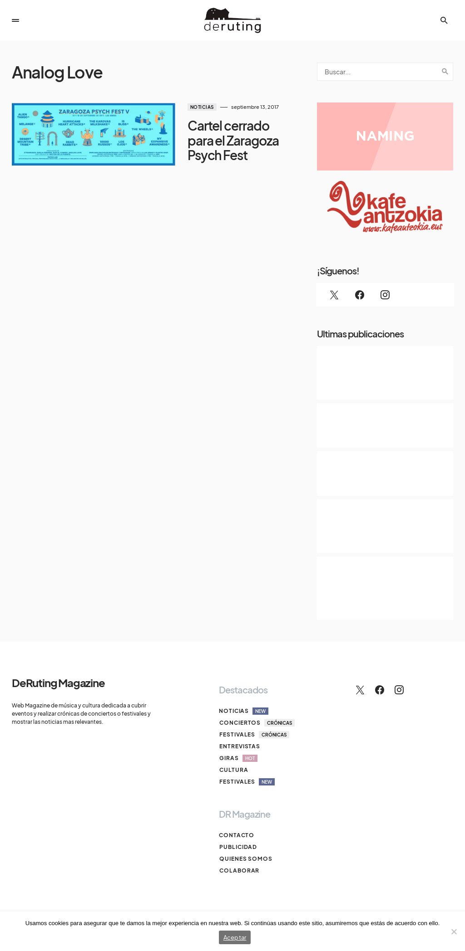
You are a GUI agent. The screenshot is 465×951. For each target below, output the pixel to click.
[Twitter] (334, 295)
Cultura (233, 769)
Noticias (182, 107)
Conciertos (256, 723)
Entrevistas (239, 746)
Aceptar (235, 937)
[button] (15, 20)
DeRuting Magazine (58, 682)
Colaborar (239, 870)
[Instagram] (385, 295)
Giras (238, 758)
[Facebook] (359, 295)
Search (445, 71)
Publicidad (238, 847)
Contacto (236, 835)
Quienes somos (245, 858)
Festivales (254, 734)
